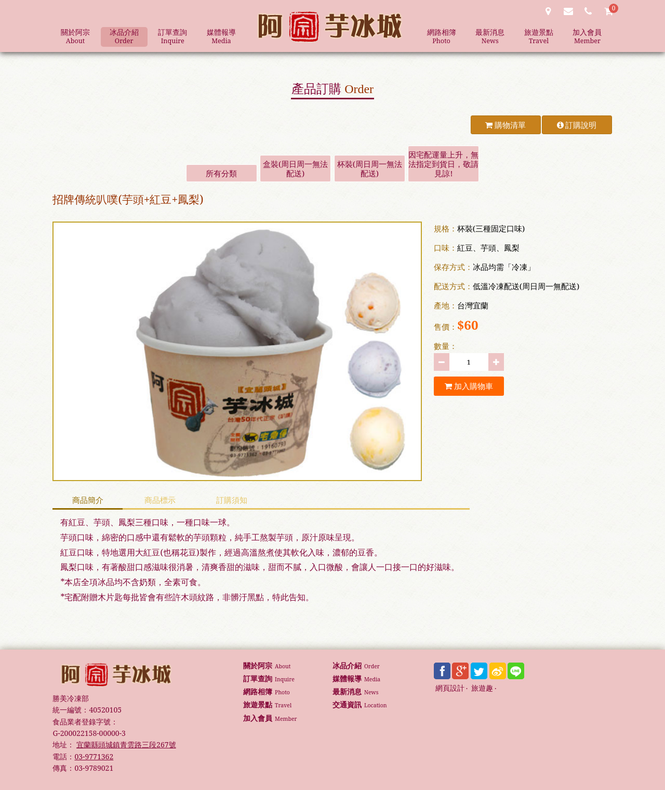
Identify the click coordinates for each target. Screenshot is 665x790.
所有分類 (221, 173)
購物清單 (505, 125)
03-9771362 (93, 756)
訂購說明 (577, 125)
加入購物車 (469, 386)
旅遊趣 (482, 688)
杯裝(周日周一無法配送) (369, 168)
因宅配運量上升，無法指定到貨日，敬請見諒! (443, 163)
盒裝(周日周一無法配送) (295, 168)
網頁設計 (449, 688)
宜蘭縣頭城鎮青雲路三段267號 (126, 744)
